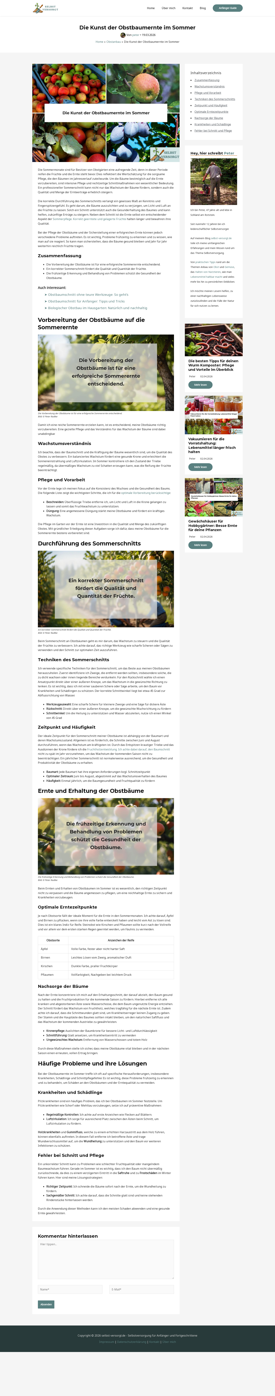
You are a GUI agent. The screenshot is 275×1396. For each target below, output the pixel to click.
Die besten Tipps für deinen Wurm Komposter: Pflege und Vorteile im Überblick (212, 367)
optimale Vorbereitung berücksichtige (146, 493)
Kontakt (190, 8)
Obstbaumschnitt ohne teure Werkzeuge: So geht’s (89, 294)
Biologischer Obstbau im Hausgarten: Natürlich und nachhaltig (99, 307)
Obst (216, 267)
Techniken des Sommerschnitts (215, 99)
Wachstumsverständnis (209, 86)
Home (156, 8)
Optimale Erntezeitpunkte (211, 112)
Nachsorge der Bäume (209, 118)
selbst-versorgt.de (221, 238)
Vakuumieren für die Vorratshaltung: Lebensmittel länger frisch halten (212, 449)
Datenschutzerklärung (131, 1343)
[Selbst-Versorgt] (45, 8)
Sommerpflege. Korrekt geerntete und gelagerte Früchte (90, 219)
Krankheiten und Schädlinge (213, 124)
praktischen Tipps (206, 262)
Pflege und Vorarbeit (208, 93)
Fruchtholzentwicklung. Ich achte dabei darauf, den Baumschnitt (129, 749)
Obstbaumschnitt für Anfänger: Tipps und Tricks (87, 301)
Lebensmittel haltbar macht (206, 276)
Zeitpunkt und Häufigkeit (211, 105)
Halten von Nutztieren (208, 272)
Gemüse (229, 267)
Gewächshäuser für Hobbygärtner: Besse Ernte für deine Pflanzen (213, 529)
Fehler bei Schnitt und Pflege (213, 131)
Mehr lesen (200, 388)
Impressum (106, 1343)
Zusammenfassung (207, 80)
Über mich (172, 8)
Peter (229, 153)
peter (192, 380)
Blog (203, 8)
